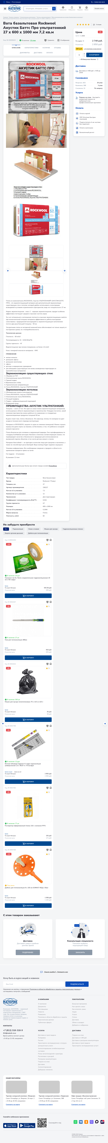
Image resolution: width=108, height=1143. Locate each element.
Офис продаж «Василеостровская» (84, 1096)
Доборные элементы (45, 1070)
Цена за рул (8, 772)
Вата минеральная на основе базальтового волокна (67, 17)
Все (6, 529)
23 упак (33, 40)
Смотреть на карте (13, 1105)
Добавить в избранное (80, 1025)
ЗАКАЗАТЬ (80, 953)
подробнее (27, 953)
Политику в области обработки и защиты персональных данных (55, 989)
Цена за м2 (17, 772)
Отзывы (57, 48)
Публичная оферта (44, 1023)
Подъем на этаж (44, 1062)
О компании (43, 999)
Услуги (74, 1014)
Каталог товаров (14, 17)
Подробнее (53, 466)
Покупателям (78, 999)
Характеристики (31, 48)
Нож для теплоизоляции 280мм (16, 640)
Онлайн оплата (99, 8)
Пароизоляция (18, 529)
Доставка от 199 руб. (79, 1038)
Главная (5, 17)
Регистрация (16, 2)
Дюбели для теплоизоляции (38, 533)
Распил (40, 1040)
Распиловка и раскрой (46, 1056)
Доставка (38, 53)
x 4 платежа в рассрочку (92, 49)
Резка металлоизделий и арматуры (50, 1054)
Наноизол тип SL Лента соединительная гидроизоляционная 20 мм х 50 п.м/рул (27, 579)
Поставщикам (43, 1009)
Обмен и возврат (78, 1023)
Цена (6, 586)
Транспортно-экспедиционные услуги (85, 1046)
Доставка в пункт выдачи (47, 1035)
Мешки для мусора (51, 529)
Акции (74, 1012)
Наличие (46, 48)
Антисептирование (44, 1067)
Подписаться (77, 984)
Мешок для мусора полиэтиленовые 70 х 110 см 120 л (24, 702)
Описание (16, 48)
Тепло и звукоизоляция (44, 17)
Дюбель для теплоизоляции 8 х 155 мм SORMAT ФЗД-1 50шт (26, 888)
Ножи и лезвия (33, 529)
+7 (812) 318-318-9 (13, 1030)
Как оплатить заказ (79, 1009)
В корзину (94, 55)
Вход (8, 2)
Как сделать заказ (78, 1007)
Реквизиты (42, 1014)
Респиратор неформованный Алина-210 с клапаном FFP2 (25, 826)
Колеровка (42, 1038)
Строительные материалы (27, 17)
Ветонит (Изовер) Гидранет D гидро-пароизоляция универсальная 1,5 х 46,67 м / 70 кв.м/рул (23, 765)
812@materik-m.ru (9, 1033)
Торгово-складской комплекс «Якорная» (20, 1096)
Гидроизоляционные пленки (73, 529)
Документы (25, 53)
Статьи (74, 1017)
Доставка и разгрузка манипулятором (85, 1040)
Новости (41, 1012)
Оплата (49, 53)
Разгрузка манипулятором (47, 1059)
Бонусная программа (79, 1004)
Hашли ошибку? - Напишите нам (54, 972)
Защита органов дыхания (14, 533)
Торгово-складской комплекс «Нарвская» (54, 1096)
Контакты (7, 1026)
